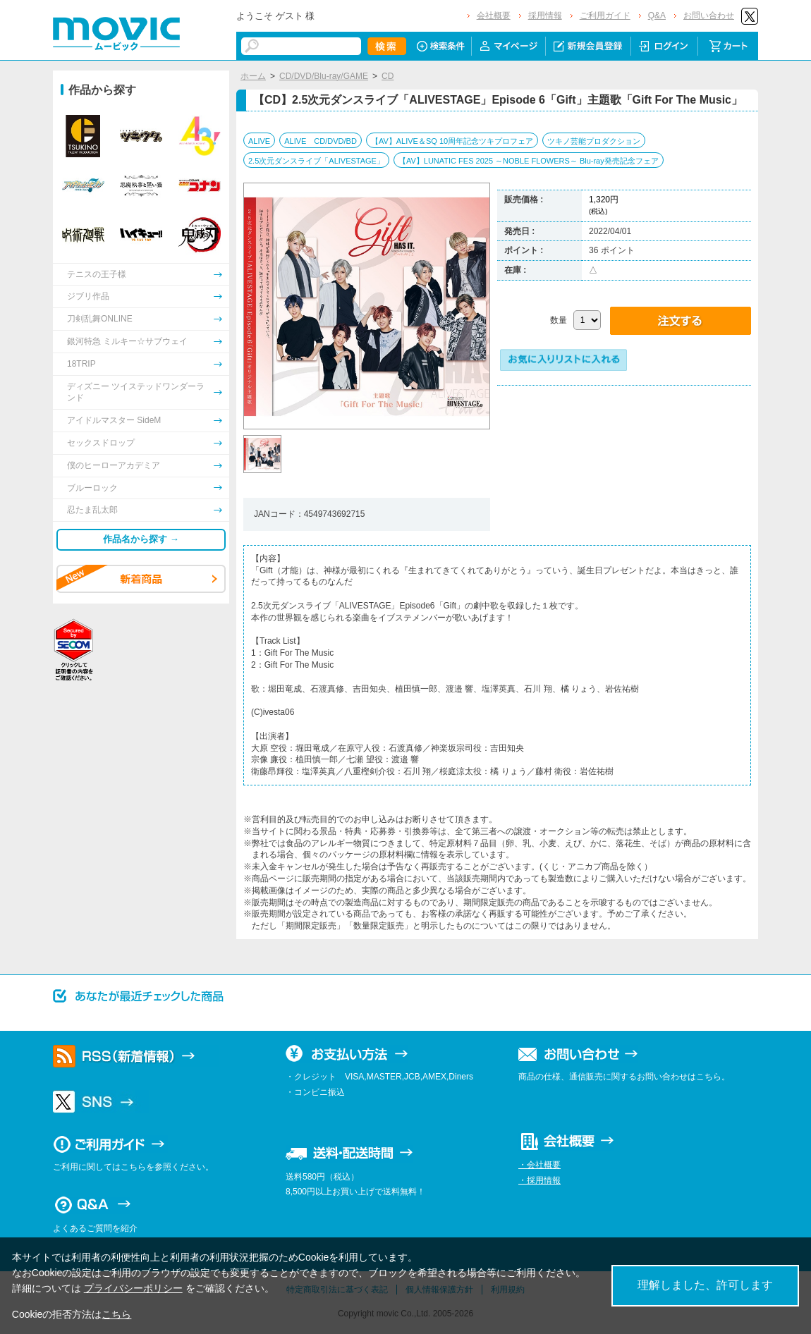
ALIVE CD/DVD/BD (320, 141)
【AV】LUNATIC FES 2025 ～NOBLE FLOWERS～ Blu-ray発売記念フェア (528, 161)
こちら (116, 1314)
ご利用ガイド (605, 15)
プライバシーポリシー (133, 1288)
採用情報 (545, 15)
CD (388, 76)
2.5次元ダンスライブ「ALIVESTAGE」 (316, 161)
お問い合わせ (708, 15)
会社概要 (494, 15)
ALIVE (259, 141)
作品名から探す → (141, 539)
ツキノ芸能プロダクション (593, 141)
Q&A (657, 15)
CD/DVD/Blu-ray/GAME (323, 76)
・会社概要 (539, 1165)
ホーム (253, 76)
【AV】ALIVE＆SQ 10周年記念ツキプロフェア (452, 141)
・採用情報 (539, 1180)
